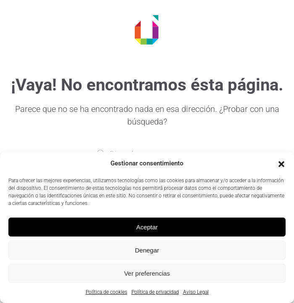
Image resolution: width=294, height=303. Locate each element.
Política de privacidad (155, 292)
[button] (281, 163)
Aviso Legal (196, 292)
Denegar (147, 250)
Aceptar (147, 227)
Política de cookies (106, 292)
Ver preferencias (147, 273)
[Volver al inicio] (147, 29)
